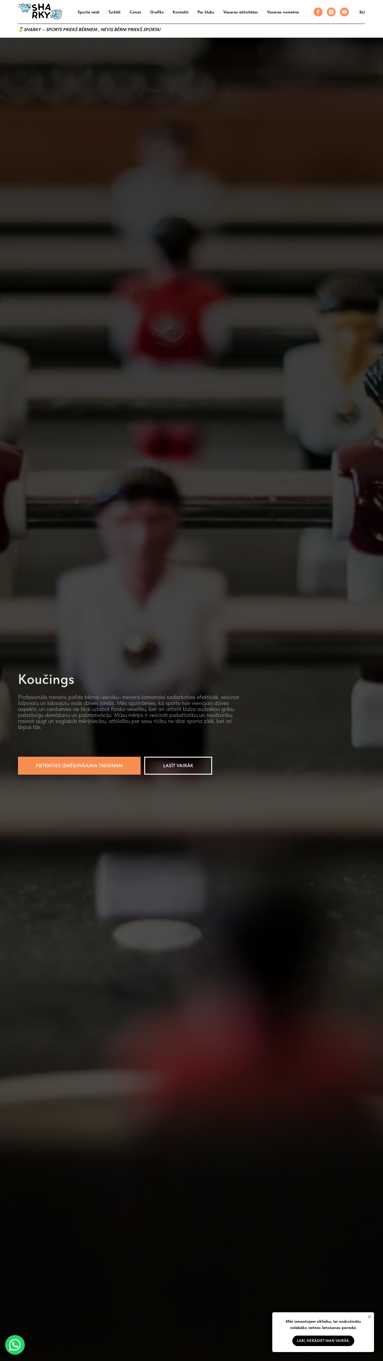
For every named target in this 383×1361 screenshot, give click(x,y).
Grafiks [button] (157, 12)
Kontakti (181, 12)
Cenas (135, 12)
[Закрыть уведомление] (370, 1317)
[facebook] (318, 11)
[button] (79, 766)
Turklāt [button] (114, 12)
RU (362, 12)
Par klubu (205, 12)
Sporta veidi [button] (88, 12)
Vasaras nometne (283, 12)
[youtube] (344, 11)
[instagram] (331, 11)
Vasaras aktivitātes (240, 12)
